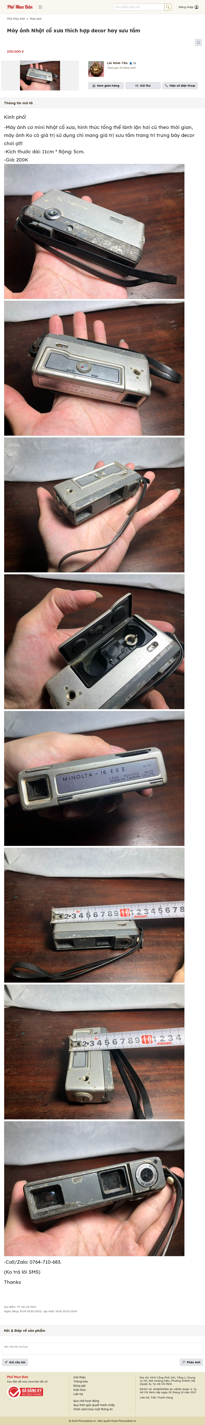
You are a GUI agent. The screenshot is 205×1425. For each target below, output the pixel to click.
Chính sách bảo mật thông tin (93, 1409)
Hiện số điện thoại (180, 85)
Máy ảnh (35, 19)
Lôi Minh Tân (117, 63)
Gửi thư (143, 85)
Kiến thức (79, 1390)
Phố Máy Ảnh (16, 19)
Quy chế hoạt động (86, 1401)
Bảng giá (79, 1385)
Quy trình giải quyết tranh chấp (94, 1405)
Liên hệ (78, 1394)
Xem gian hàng (105, 85)
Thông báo (80, 1381)
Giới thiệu (79, 1377)
